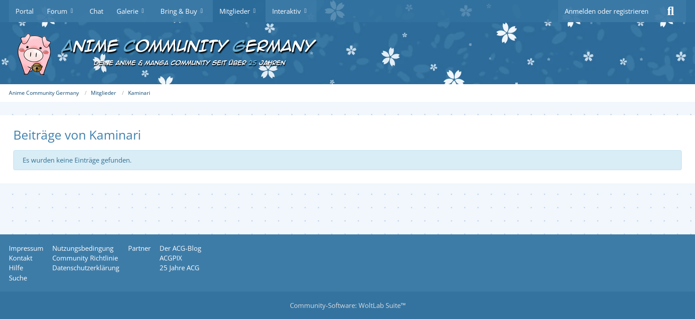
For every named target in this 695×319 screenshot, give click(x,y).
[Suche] (670, 11)
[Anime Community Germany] (347, 53)
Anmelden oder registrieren (606, 11)
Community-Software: (348, 305)
